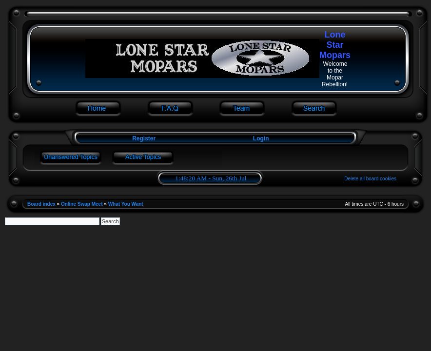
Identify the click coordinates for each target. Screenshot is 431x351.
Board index (41, 204)
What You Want (125, 204)
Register (143, 138)
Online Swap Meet (82, 204)
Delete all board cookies (370, 178)
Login (261, 138)
